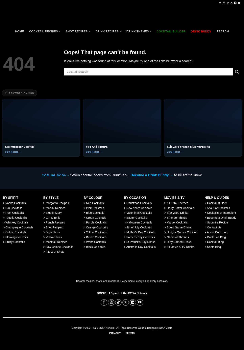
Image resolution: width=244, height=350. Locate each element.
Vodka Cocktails (15, 203)
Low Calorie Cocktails (59, 246)
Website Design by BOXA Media (155, 328)
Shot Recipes (78, 31)
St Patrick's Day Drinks (140, 242)
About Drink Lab (217, 232)
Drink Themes (138, 31)
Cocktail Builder (217, 203)
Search (222, 31)
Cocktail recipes (45, 31)
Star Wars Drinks (177, 212)
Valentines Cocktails (139, 212)
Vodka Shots (54, 237)
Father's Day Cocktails (140, 237)
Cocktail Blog (215, 242)
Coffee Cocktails (15, 232)
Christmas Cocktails (139, 203)
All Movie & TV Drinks (180, 246)
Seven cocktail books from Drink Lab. (99, 175)
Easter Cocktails (136, 217)
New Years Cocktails (139, 208)
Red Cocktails (95, 203)
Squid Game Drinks (179, 227)
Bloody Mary (54, 212)
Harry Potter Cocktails (181, 208)
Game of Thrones (178, 237)
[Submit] (237, 71)
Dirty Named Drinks (179, 242)
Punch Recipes (55, 222)
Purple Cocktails (96, 222)
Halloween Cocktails (139, 222)
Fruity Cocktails (15, 242)
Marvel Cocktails (177, 222)
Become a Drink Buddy (221, 217)
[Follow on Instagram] (224, 3)
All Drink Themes (177, 203)
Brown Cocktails (96, 237)
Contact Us (214, 227)
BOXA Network (137, 293)
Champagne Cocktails (19, 227)
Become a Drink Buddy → (152, 175)
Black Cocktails (96, 246)
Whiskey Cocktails (17, 222)
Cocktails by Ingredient (221, 212)
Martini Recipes (55, 208)
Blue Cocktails (95, 212)
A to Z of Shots (55, 251)
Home (19, 31)
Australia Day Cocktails (141, 246)
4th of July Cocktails (139, 227)
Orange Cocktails (97, 227)
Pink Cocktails (95, 208)
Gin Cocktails (13, 208)
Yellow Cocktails (96, 232)
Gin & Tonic (53, 217)
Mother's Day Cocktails (141, 232)
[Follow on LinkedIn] (235, 3)
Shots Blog (214, 246)
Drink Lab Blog (216, 237)
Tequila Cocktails (16, 217)
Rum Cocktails (14, 212)
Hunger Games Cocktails (183, 232)
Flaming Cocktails (16, 237)
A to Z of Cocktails (218, 208)
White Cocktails (96, 242)
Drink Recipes (108, 31)
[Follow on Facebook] (220, 3)
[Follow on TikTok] (228, 3)
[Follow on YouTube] (239, 3)
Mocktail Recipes (56, 242)
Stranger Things (177, 217)
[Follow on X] (231, 3)
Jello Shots (53, 232)
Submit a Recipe (217, 222)
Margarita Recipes (57, 203)
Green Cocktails (96, 217)
